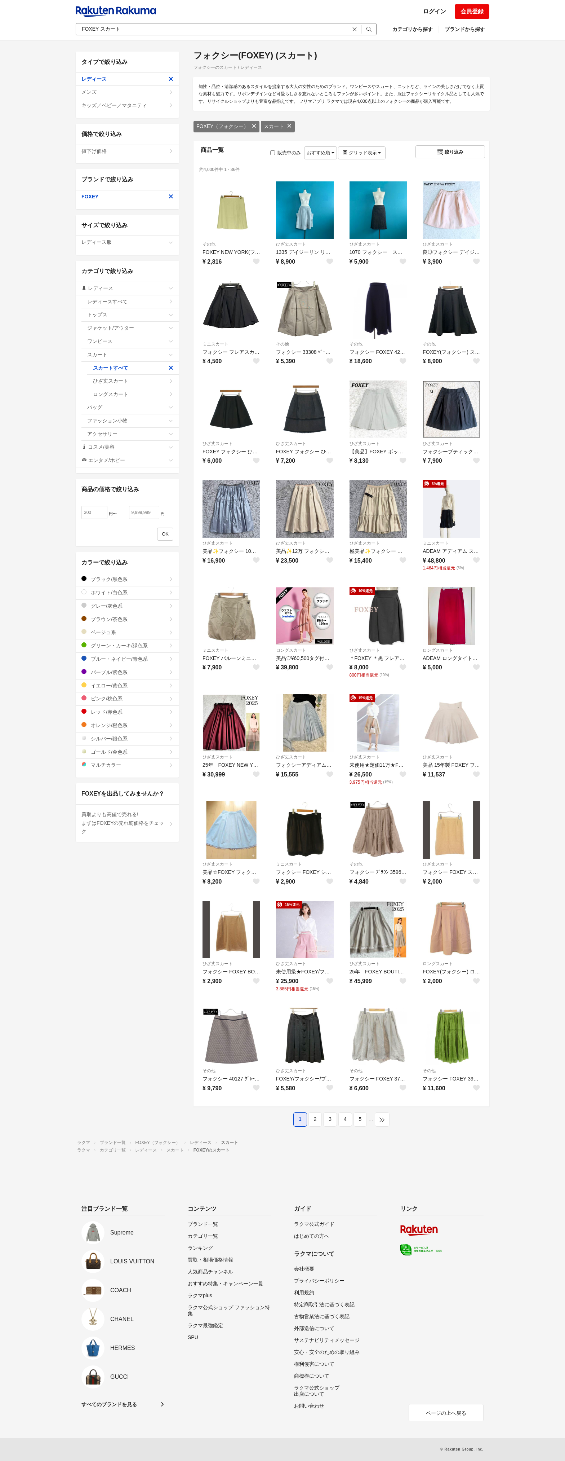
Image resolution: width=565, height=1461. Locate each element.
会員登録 (472, 11)
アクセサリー (130, 434)
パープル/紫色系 (127, 672)
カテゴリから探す (412, 29)
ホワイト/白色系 (127, 592)
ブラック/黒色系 (127, 579)
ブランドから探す (465, 29)
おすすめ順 (320, 152)
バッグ (130, 407)
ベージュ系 (127, 632)
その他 (209, 244)
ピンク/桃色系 (127, 698)
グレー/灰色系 (127, 606)
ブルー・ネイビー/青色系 (127, 659)
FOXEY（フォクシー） (226, 126)
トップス (130, 314)
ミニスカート (215, 344)
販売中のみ (285, 152)
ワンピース (130, 341)
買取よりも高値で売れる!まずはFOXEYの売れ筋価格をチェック (127, 823)
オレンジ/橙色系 (127, 725)
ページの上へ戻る (446, 1413)
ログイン (434, 11)
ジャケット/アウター (130, 328)
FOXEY (127, 196)
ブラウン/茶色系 (127, 619)
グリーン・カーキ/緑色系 (127, 645)
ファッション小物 (130, 420)
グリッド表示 (362, 152)
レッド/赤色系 (127, 712)
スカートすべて (133, 368)
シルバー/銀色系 (127, 738)
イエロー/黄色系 (127, 685)
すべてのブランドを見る (109, 1404)
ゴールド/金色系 (127, 752)
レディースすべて (130, 301)
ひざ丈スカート (291, 244)
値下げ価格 (127, 151)
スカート (278, 126)
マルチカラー (127, 765)
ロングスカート (291, 650)
